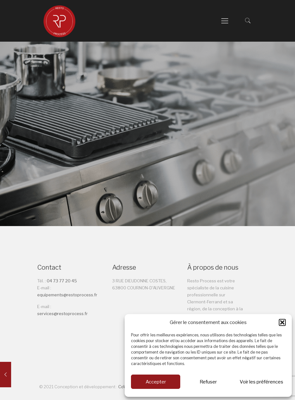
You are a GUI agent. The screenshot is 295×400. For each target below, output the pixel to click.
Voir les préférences (261, 382)
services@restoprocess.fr (62, 313)
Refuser (208, 382)
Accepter (156, 382)
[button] (282, 322)
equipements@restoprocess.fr (67, 294)
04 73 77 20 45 (62, 280)
